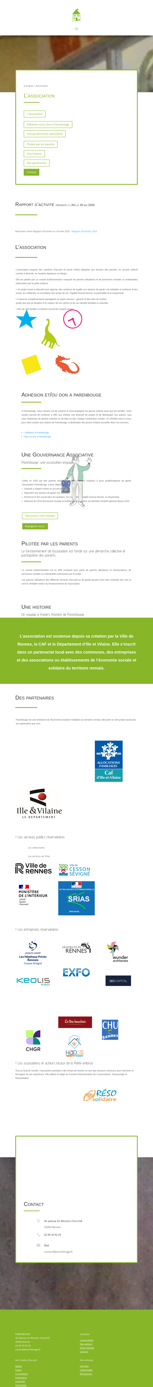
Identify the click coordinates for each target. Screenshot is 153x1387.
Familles (84, 1366)
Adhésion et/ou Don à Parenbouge (48, 124)
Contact (31, 172)
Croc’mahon (21, 1373)
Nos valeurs (86, 1344)
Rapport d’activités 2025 (84, 231)
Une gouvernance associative (45, 133)
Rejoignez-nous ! (35, 526)
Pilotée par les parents (40, 144)
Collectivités (86, 1370)
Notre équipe (87, 1347)
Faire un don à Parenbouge (37, 436)
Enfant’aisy (21, 1377)
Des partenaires (36, 163)
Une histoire (34, 153)
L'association (35, 114)
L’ (80, 1340)
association (33, 247)
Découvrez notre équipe (40, 515)
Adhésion (32, 394)
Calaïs (18, 1370)
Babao (18, 1366)
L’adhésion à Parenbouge (36, 432)
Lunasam (20, 1381)
